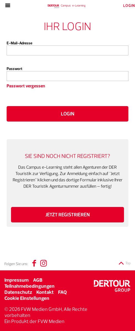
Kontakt (45, 292)
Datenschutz (18, 292)
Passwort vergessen (26, 85)
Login (67, 114)
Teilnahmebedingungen (29, 286)
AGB (37, 280)
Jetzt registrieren (67, 215)
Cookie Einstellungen (26, 298)
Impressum (16, 280)
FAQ (62, 292)
